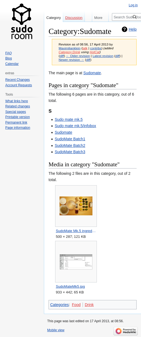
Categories (59, 304)
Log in (133, 5)
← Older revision (78, 56)
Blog (8, 58)
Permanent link (16, 122)
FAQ (8, 53)
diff (62, 56)
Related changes (17, 106)
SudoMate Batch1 (70, 139)
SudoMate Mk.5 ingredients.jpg (76, 231)
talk (85, 48)
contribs (95, 48)
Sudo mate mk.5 (69, 119)
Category (53, 18)
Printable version (17, 117)
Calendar (12, 64)
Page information (17, 128)
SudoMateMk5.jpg (70, 286)
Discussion (74, 18)
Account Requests (18, 85)
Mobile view (55, 330)
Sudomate (92, 73)
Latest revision (102, 56)
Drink (89, 304)
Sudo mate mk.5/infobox (75, 126)
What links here (16, 101)
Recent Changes (17, 80)
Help (133, 29)
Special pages (15, 112)
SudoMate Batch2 (70, 145)
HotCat (95, 52)
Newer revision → (71, 59)
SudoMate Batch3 (70, 152)
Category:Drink (69, 52)
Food (76, 304)
